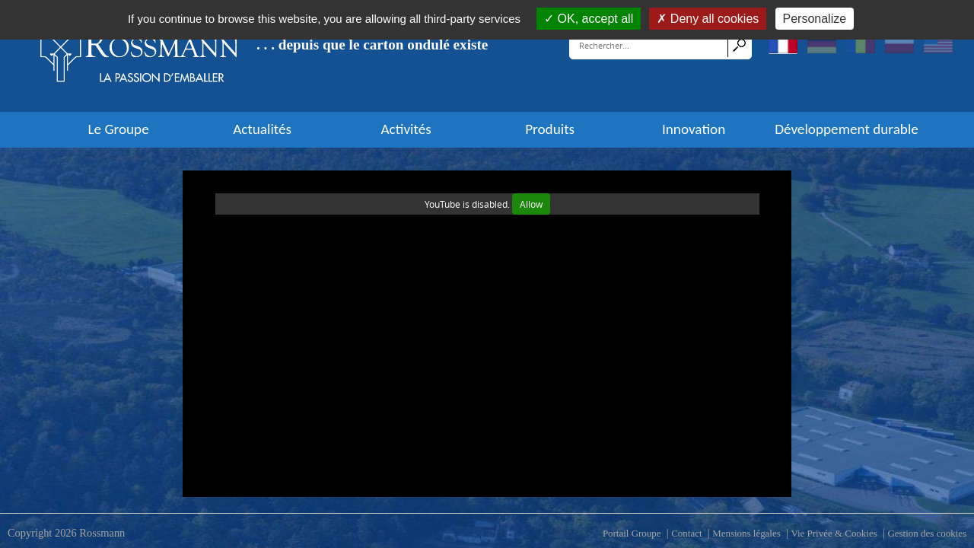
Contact (686, 533)
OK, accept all (588, 18)
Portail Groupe (632, 533)
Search (739, 45)
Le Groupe (118, 129)
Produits (550, 129)
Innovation (693, 129)
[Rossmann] (139, 55)
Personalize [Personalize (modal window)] (815, 18)
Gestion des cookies (926, 533)
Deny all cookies (708, 18)
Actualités (262, 129)
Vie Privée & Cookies (834, 533)
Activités (406, 129)
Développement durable (846, 129)
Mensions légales (746, 533)
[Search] (649, 45)
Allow (531, 204)
